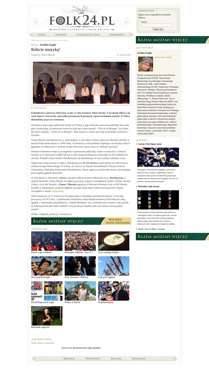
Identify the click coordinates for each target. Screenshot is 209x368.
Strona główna (81, 18)
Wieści (41, 35)
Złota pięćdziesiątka (46, 267)
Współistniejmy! (113, 292)
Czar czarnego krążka (113, 242)
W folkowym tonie (87, 35)
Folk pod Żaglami (113, 267)
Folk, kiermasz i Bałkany (80, 267)
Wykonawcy (117, 35)
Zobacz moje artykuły (163, 57)
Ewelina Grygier (48, 45)
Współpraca (93, 358)
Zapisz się (158, 29)
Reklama (116, 358)
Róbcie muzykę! (62, 40)
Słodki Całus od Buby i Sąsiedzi (151, 229)
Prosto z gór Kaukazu (46, 242)
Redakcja (69, 358)
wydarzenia (56, 191)
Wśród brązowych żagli (46, 292)
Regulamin (139, 358)
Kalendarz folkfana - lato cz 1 (80, 242)
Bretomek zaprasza (46, 317)
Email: (144, 22)
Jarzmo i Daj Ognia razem (150, 144)
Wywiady (60, 35)
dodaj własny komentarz (42, 343)
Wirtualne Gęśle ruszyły (149, 186)
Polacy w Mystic (80, 292)
